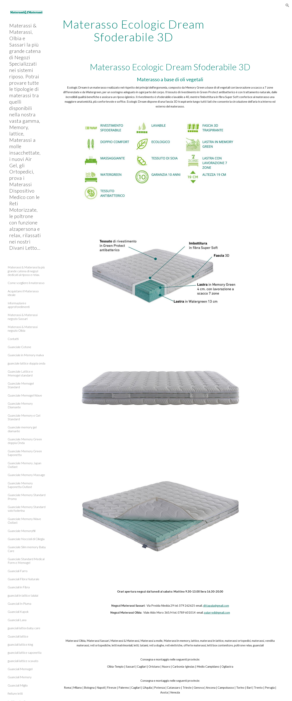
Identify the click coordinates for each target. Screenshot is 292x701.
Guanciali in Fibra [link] (19, 587)
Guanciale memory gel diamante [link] (22, 429)
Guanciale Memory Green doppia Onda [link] (25, 441)
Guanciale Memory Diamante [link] (20, 405)
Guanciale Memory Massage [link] (26, 475)
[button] (287, 5)
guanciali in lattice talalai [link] (23, 595)
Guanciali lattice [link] (18, 636)
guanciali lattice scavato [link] (23, 661)
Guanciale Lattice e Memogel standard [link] (20, 373)
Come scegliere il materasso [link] (26, 283)
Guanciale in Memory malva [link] (26, 355)
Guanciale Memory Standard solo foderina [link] (26, 508)
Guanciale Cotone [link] (19, 347)
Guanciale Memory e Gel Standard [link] (24, 417)
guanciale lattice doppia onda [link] (26, 363)
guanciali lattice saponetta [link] (24, 652)
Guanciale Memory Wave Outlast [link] (24, 520)
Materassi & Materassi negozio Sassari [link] (23, 316)
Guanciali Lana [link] (17, 620)
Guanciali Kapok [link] (18, 611)
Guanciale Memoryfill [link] (21, 531)
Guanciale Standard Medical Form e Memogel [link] (26, 560)
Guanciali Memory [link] (20, 677)
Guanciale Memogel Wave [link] (25, 395)
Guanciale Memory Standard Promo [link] (26, 496)
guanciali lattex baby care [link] (24, 628)
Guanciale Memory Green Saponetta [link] (25, 453)
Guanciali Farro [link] (18, 571)
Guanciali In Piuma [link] (19, 603)
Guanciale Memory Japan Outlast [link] (24, 464)
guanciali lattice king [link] (20, 644)
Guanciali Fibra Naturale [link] (23, 579)
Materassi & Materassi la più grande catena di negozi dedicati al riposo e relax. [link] (26, 271)
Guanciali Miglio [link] (18, 685)
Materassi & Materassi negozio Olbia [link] (23, 328)
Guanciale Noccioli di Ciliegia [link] (26, 539)
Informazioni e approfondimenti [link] (19, 305)
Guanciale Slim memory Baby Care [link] (27, 548)
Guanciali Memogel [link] (20, 669)
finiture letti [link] (15, 693)
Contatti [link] (13, 339)
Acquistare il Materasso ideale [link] (23, 293)
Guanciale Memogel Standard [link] (21, 385)
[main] (133, 30)
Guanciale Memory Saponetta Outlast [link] (20, 485)
